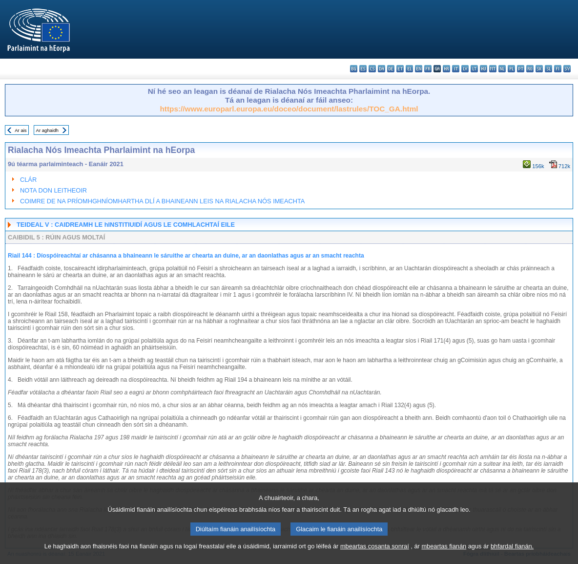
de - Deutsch (390, 68)
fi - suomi (557, 68)
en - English (418, 68)
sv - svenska (567, 68)
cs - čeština (372, 68)
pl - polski (511, 68)
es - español (363, 68)
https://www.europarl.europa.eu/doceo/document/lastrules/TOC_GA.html (289, 109)
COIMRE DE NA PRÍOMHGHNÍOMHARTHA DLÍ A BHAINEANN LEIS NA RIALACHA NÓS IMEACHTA (162, 201)
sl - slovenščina (548, 68)
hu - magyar (483, 68)
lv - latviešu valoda (465, 68)
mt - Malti (492, 68)
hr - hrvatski (446, 68)
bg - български (353, 68)
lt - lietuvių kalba (474, 68)
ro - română (530, 68)
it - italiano (455, 68)
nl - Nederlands (502, 68)
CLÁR (28, 179)
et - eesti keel (400, 68)
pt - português (520, 68)
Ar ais (21, 130)
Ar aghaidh (47, 130)
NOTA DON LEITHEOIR (53, 190)
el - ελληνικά (409, 68)
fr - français (428, 68)
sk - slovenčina (539, 68)
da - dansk (381, 68)
